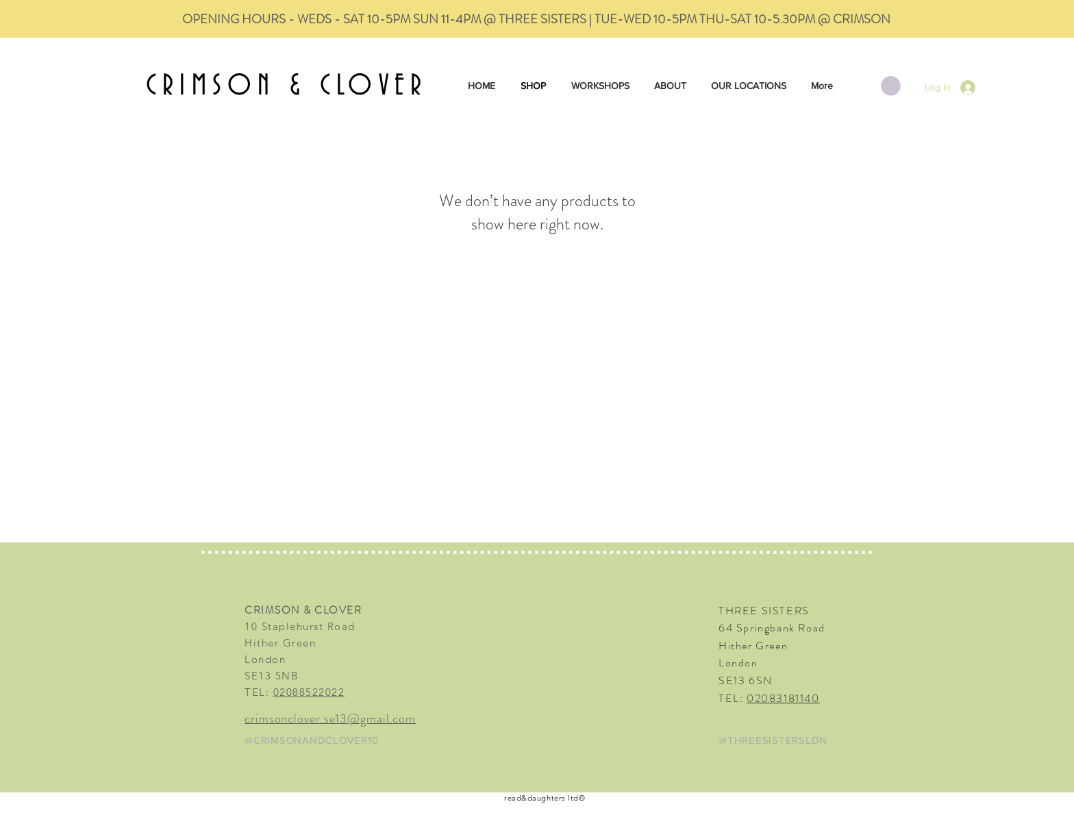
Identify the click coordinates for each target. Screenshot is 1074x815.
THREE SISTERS (764, 610)
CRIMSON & (233, 86)
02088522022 (309, 692)
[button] (891, 86)
